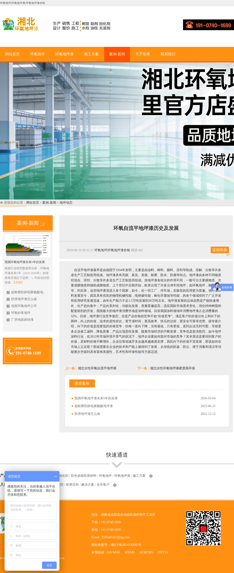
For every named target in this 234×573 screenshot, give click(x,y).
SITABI (130, 552)
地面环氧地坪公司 (22, 306)
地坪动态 (66, 202)
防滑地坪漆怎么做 (22, 299)
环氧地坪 (37, 54)
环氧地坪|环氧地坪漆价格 (112, 250)
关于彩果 (143, 54)
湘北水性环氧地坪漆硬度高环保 (172, 368)
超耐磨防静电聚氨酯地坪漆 (93, 406)
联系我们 (168, 54)
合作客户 (103, 484)
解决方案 (87, 484)
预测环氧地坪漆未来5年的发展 (96, 398)
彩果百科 (72, 484)
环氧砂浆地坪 (18, 312)
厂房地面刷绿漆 (20, 319)
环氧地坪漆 (64, 54)
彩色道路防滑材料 (83, 475)
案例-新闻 (117, 54)
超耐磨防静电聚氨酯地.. (26, 292)
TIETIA (163, 552)
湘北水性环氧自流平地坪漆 (97, 368)
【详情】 (18, 282)
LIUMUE (113, 552)
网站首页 (12, 54)
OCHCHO (146, 552)
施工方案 (91, 54)
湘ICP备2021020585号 (126, 544)
